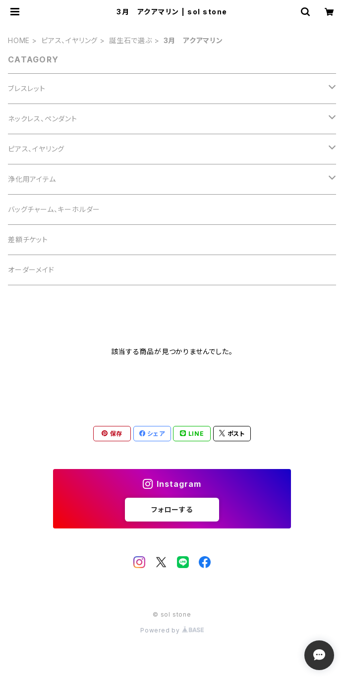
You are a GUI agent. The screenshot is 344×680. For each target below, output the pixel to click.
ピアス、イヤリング (69, 40)
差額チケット (28, 239)
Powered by (172, 630)
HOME (19, 40)
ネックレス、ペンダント (42, 118)
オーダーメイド (31, 269)
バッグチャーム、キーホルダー (54, 209)
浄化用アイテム (32, 179)
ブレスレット (27, 88)
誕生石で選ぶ (130, 40)
